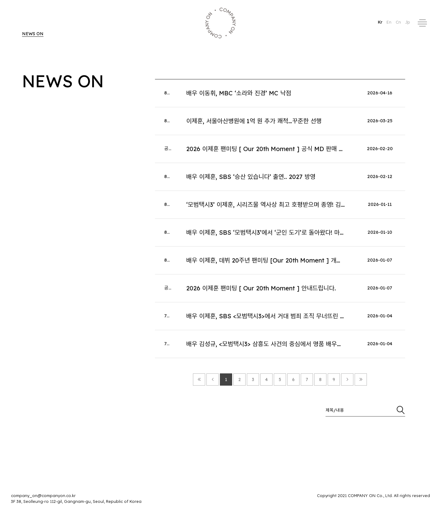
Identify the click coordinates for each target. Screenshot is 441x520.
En (389, 22)
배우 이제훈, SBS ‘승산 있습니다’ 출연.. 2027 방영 (250, 178)
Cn (399, 22)
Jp (407, 22)
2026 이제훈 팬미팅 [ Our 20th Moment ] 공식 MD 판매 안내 (268, 150)
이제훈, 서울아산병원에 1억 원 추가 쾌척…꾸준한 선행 (254, 122)
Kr (380, 22)
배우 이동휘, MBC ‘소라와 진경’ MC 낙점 (238, 95)
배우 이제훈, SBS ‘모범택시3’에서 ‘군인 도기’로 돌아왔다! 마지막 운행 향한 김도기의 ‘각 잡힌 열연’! (312, 234)
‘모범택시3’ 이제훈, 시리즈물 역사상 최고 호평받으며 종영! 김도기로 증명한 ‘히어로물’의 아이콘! (307, 206)
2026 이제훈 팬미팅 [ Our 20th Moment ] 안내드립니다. (261, 290)
